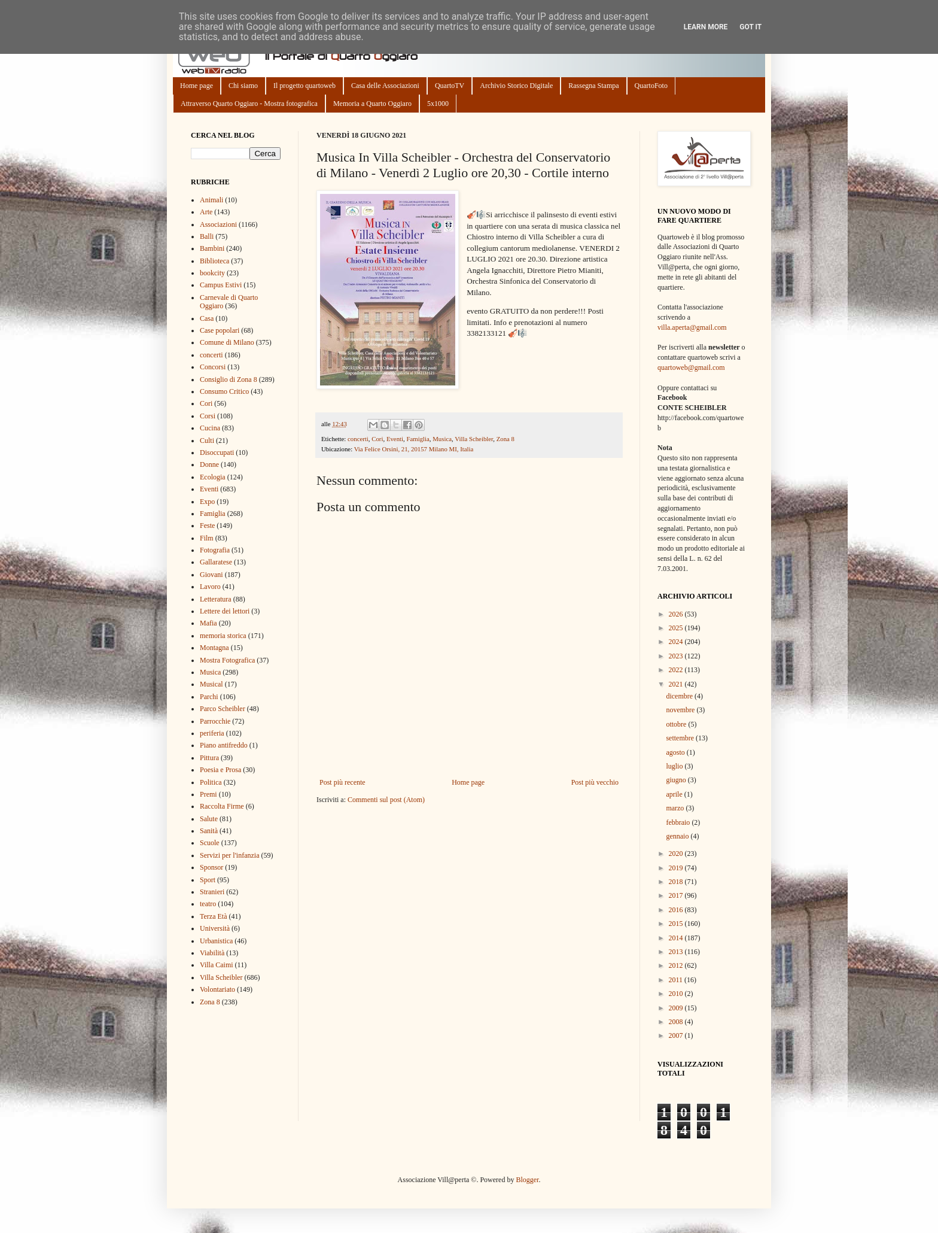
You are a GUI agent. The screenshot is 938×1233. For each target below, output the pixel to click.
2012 (677, 965)
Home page (196, 85)
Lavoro (210, 586)
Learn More (706, 27)
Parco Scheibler (222, 708)
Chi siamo (243, 85)
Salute (209, 819)
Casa (207, 318)
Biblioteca (214, 261)
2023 (677, 656)
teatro (208, 904)
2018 (677, 881)
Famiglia (417, 438)
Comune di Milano (227, 342)
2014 (677, 938)
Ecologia (213, 477)
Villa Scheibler (474, 438)
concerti (358, 438)
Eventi (394, 438)
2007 (677, 1035)
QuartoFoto (651, 85)
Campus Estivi (221, 285)
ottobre (677, 724)
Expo (207, 501)
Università (215, 928)
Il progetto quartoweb (304, 85)
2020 (677, 853)
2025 (677, 628)
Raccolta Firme (222, 806)
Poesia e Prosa (220, 770)
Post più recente (342, 782)
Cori (377, 438)
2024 (677, 641)
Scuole (210, 843)
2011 (677, 980)
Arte (206, 212)
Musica (442, 438)
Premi (208, 794)
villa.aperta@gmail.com (692, 327)
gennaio (678, 836)
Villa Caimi (216, 965)
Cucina (210, 428)
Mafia (208, 623)
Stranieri (212, 892)
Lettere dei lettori (224, 611)
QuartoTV (449, 85)
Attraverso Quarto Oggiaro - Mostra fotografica (249, 103)
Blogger (527, 1180)
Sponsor (211, 867)
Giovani (211, 574)
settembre (681, 738)
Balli (207, 236)
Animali (211, 200)
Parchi (209, 697)
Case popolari (219, 330)
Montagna (214, 647)
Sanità (209, 831)
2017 (677, 895)
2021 (677, 684)
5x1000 (438, 103)
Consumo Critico (224, 391)
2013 (677, 951)
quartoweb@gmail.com (691, 367)
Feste (207, 525)
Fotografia (215, 550)
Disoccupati (217, 452)
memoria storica (223, 635)
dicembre (680, 696)
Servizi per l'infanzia (229, 855)
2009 (677, 1008)
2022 (677, 670)
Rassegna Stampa (593, 85)
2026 (677, 614)
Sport (207, 880)
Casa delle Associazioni (385, 85)
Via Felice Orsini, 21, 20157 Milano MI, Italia (414, 448)
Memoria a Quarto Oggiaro (372, 103)
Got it (750, 27)
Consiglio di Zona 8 (228, 379)
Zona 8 (505, 438)
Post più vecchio (595, 782)
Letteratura (216, 599)
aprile (675, 794)
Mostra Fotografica (227, 660)
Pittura (209, 758)
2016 (677, 910)
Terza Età (213, 916)
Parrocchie (215, 721)
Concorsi (213, 367)
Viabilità (212, 953)
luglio (675, 766)
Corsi (207, 416)
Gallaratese (216, 562)
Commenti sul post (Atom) (386, 799)
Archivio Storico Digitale (516, 85)
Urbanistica (216, 941)
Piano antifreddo (224, 745)
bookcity (212, 273)
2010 (677, 993)
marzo (676, 808)
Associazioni (218, 224)
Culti (207, 440)
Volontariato (217, 989)
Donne (209, 464)
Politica (211, 782)
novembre (681, 710)
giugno (676, 780)
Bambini (212, 248)
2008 (677, 1022)
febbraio (679, 822)
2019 (677, 868)
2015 (677, 923)
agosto (676, 752)
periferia (212, 733)
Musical (211, 684)
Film (207, 538)
